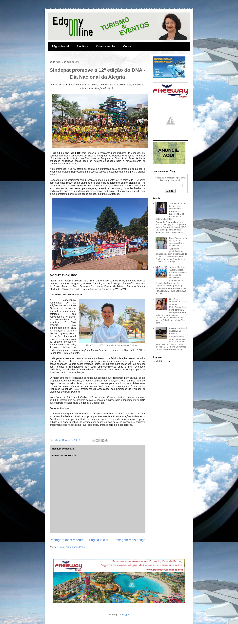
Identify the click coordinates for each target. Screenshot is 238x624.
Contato (128, 46)
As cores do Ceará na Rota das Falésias (178, 331)
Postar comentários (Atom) (72, 547)
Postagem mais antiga (129, 540)
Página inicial (60, 46)
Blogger (125, 614)
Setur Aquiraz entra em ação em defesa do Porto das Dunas (178, 242)
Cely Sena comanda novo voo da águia (178, 301)
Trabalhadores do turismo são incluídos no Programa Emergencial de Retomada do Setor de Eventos (171, 211)
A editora (82, 46)
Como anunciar (105, 46)
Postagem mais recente (67, 540)
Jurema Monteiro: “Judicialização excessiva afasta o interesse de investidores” (178, 272)
